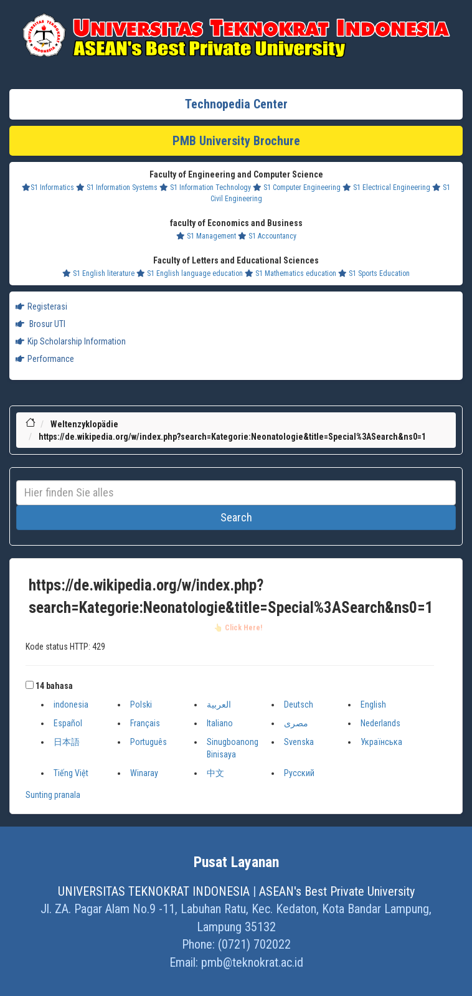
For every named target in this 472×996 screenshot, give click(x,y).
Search (236, 517)
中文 (215, 773)
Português (148, 742)
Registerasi (41, 306)
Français (145, 723)
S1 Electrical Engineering (386, 187)
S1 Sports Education (374, 273)
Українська (381, 742)
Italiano (220, 723)
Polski (141, 704)
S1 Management (206, 236)
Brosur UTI (40, 324)
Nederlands (380, 723)
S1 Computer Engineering (297, 187)
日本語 (67, 742)
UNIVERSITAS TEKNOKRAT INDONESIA (154, 891)
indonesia (71, 704)
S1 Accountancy (267, 236)
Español (68, 723)
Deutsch (298, 704)
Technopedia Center (236, 104)
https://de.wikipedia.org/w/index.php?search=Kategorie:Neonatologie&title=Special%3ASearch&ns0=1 (232, 437)
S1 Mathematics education (290, 273)
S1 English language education (189, 273)
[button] (30, 685)
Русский (299, 773)
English (373, 704)
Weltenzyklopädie (84, 424)
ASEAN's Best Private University (337, 891)
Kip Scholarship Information (71, 341)
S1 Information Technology (205, 187)
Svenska (299, 742)
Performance (45, 359)
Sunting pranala (53, 795)
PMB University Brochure (236, 140)
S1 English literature (98, 273)
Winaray (144, 773)
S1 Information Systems (117, 187)
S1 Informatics (48, 187)
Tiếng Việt (71, 773)
